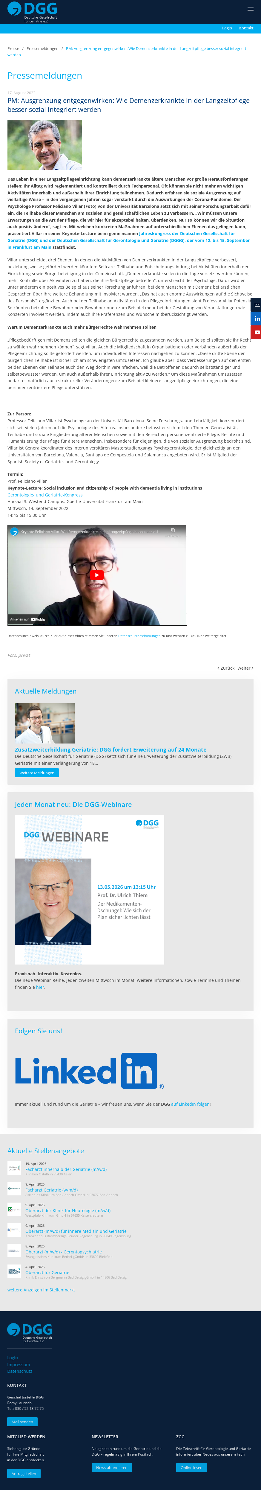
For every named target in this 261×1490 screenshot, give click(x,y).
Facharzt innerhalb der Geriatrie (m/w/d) (66, 1169)
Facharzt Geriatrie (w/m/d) (51, 1190)
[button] (251, 12)
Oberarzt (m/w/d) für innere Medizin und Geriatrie (76, 1231)
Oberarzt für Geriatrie (47, 1272)
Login (227, 28)
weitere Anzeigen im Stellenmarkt (41, 1290)
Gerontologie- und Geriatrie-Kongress (45, 495)
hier (40, 987)
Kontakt (246, 28)
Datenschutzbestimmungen (139, 636)
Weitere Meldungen (36, 773)
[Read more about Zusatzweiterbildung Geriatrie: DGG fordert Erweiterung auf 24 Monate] (45, 723)
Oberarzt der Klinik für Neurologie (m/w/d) (67, 1210)
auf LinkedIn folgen (190, 1104)
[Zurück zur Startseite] (32, 12)
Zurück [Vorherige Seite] (225, 668)
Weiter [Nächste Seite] (245, 668)
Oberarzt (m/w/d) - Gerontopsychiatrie (63, 1252)
